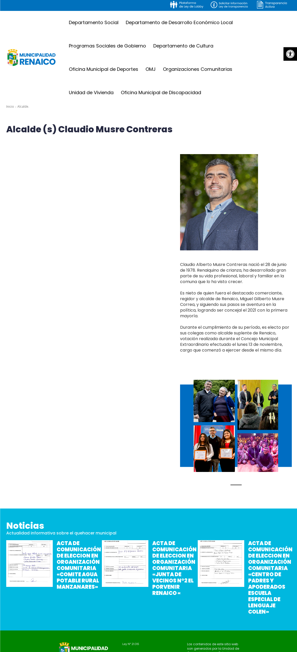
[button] (290, 54)
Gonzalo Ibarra (196, 647)
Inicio (10, 106)
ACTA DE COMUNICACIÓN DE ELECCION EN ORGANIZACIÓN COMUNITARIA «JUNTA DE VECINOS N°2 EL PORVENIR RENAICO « (173, 564)
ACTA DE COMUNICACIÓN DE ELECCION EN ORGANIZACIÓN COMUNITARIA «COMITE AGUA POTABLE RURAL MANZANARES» (77, 564)
